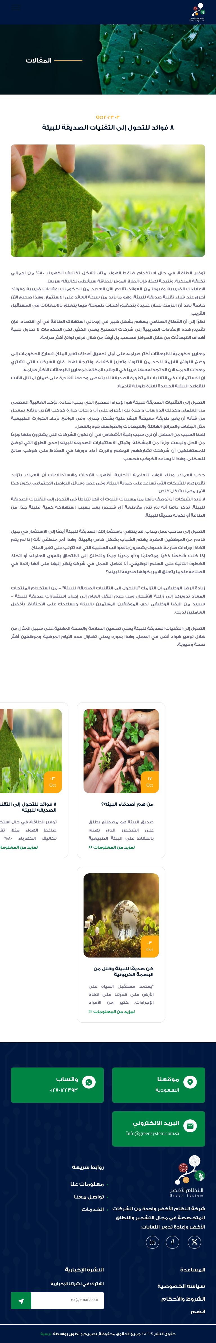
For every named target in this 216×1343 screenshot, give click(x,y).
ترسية (45, 1334)
